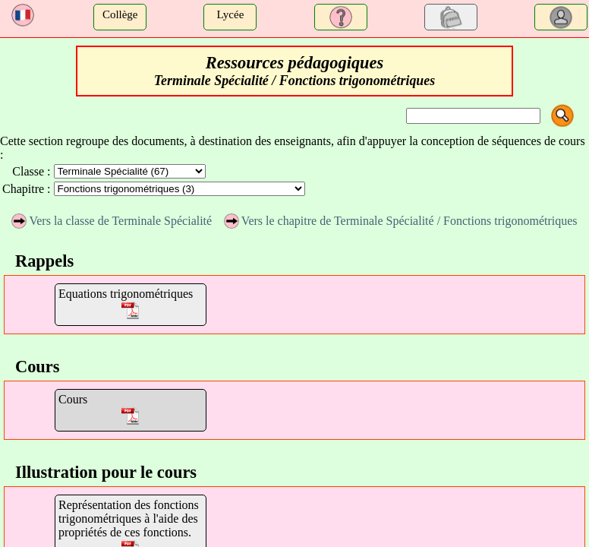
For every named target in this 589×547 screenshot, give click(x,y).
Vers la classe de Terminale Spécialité (111, 220)
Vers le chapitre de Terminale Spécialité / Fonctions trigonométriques (401, 220)
